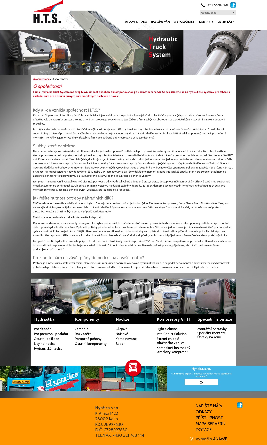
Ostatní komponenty (91, 344)
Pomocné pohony (88, 339)
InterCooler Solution (171, 334)
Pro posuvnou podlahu (51, 334)
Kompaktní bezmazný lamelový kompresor (173, 350)
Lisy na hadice (45, 344)
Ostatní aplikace (46, 339)
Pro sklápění (43, 329)
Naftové (122, 334)
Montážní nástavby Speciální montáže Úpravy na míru (212, 333)
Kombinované (126, 339)
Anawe (220, 438)
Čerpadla (81, 329)
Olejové (121, 329)
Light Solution (167, 329)
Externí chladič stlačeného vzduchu (171, 341)
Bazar (120, 344)
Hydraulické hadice (48, 349)
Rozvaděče (83, 334)
